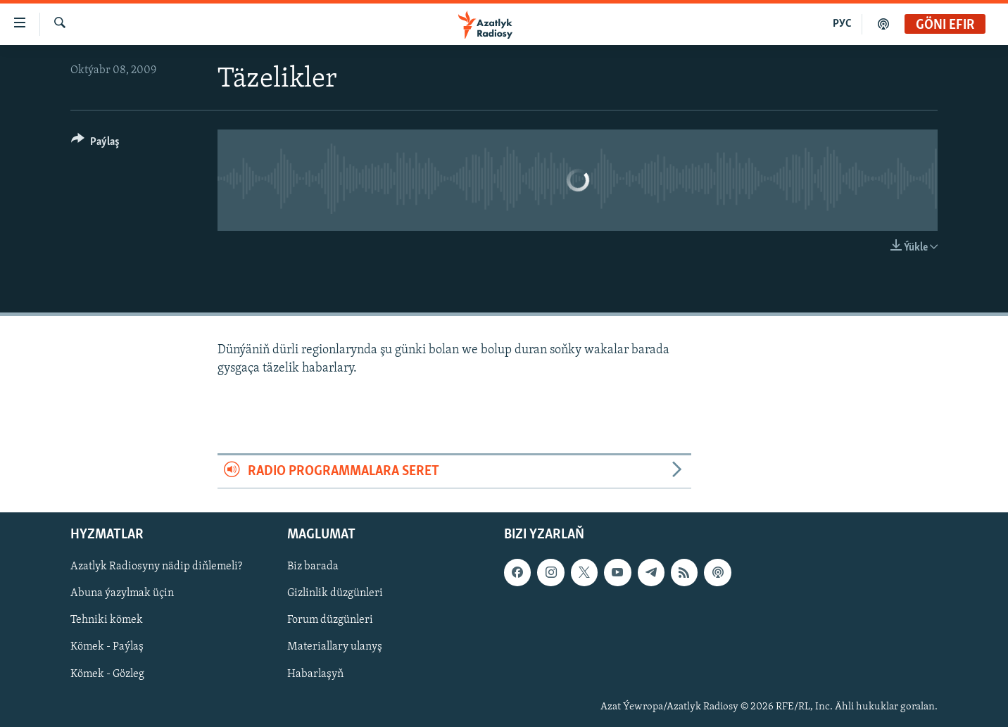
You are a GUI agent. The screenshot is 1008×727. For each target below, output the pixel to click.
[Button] (95, 143)
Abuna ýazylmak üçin (122, 593)
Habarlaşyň (315, 674)
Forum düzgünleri (330, 620)
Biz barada (313, 566)
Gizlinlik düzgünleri (335, 593)
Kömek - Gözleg (107, 674)
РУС (842, 24)
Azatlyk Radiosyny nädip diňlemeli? (156, 566)
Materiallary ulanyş (334, 647)
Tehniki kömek (106, 620)
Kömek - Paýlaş (107, 647)
